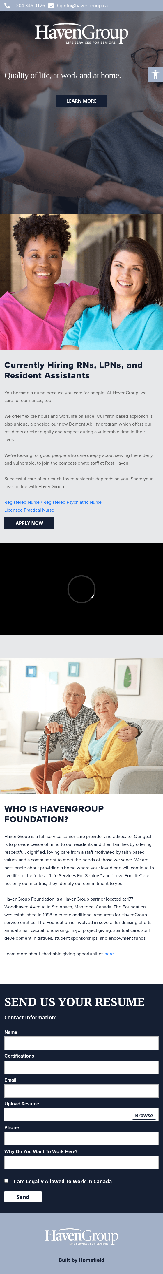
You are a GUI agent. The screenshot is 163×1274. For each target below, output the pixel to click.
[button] (155, 74)
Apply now (29, 523)
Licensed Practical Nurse (29, 510)
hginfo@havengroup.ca (82, 5)
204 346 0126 (30, 5)
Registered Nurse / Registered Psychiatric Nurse (53, 502)
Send (23, 1196)
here (109, 953)
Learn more (81, 101)
